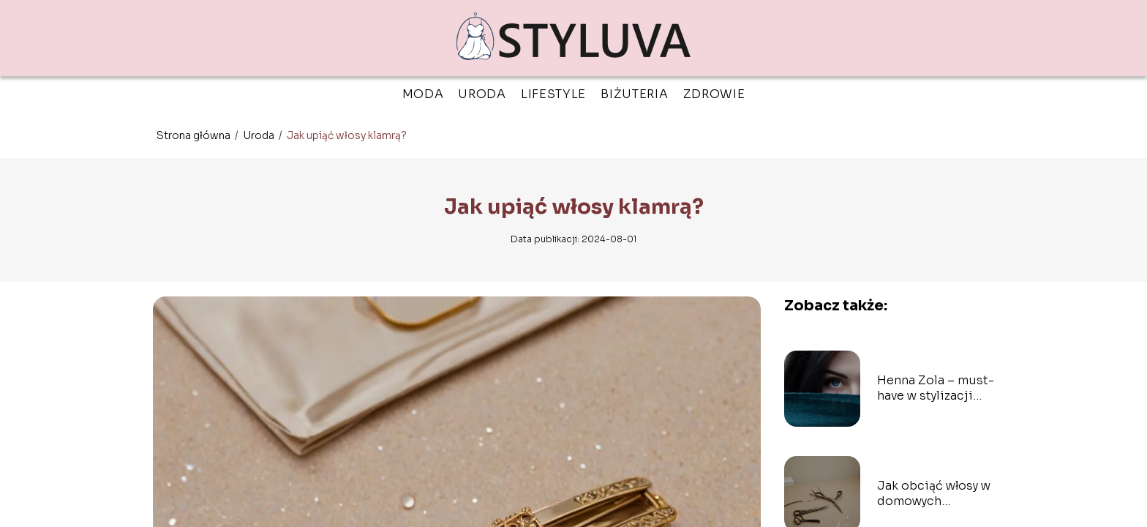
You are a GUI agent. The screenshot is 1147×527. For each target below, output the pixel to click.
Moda (423, 94)
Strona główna (195, 135)
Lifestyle (553, 94)
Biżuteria (634, 94)
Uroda (482, 94)
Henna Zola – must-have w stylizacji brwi (935, 388)
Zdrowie (714, 94)
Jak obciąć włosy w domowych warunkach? (933, 494)
